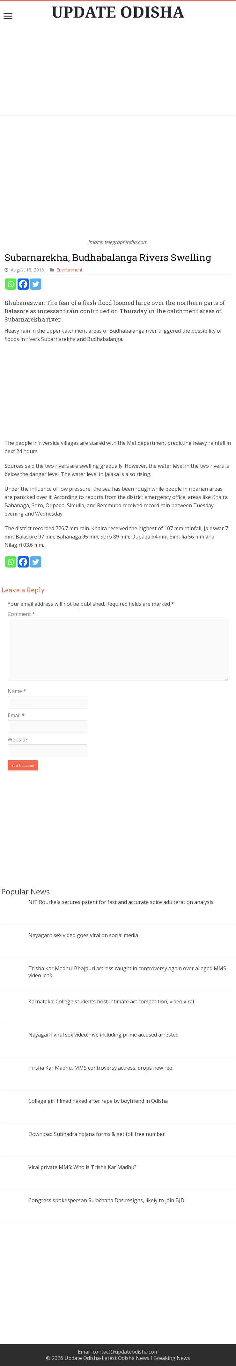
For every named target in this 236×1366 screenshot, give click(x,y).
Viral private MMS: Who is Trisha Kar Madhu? (82, 1167)
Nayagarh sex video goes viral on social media (83, 935)
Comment (21, 614)
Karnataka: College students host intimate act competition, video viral (111, 1001)
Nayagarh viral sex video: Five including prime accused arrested (103, 1034)
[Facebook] (23, 284)
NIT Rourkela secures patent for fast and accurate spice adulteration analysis (120, 902)
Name (17, 691)
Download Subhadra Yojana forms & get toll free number (96, 1134)
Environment (69, 270)
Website (17, 739)
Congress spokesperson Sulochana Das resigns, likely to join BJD (106, 1200)
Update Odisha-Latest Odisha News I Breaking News (127, 1358)
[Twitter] (35, 284)
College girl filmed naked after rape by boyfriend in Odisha (98, 1100)
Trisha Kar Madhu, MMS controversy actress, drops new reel (100, 1067)
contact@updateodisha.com (126, 1351)
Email (16, 715)
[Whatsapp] (10, 284)
